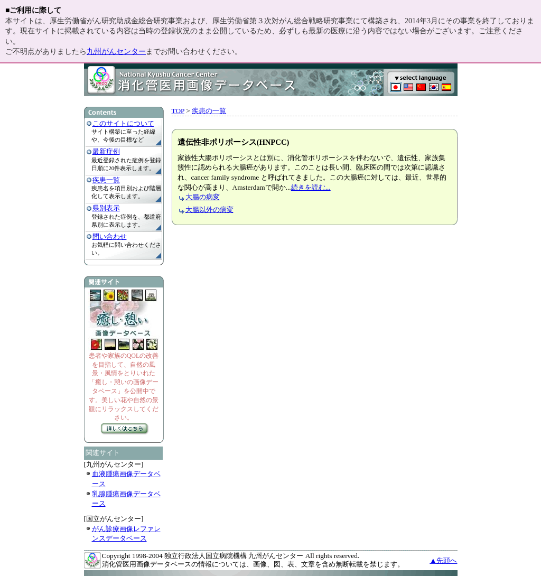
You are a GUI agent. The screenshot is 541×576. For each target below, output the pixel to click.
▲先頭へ (443, 560)
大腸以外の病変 (209, 209)
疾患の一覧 (209, 111)
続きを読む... (311, 187)
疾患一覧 (106, 180)
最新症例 (106, 151)
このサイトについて (123, 123)
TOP (178, 111)
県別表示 (106, 208)
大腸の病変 (202, 197)
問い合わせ (109, 236)
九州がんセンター (116, 51)
